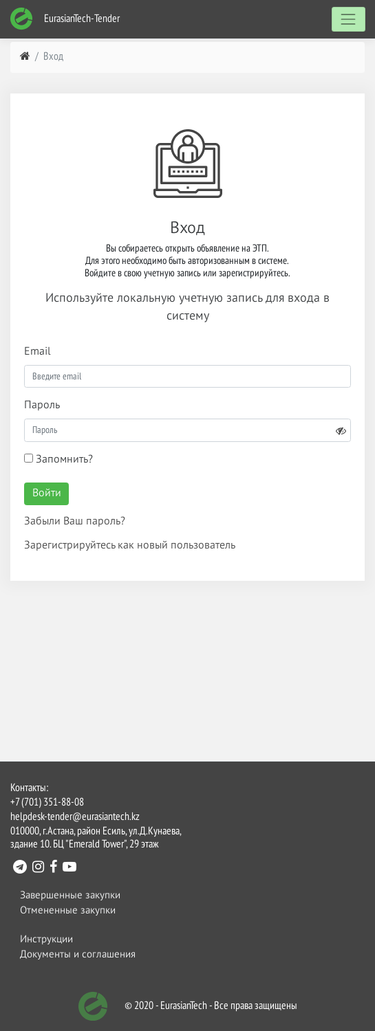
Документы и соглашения (78, 954)
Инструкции (46, 939)
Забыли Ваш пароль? (74, 521)
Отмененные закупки (68, 910)
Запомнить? (58, 459)
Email (37, 351)
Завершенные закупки (70, 895)
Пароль (42, 405)
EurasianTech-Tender (65, 19)
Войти (46, 493)
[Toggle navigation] (348, 19)
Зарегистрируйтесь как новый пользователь (129, 545)
